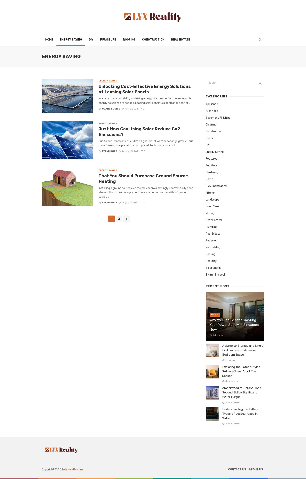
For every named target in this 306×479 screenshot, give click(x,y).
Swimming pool (215, 274)
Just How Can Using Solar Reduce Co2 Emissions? (139, 131)
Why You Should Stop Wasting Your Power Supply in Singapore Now (234, 324)
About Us (256, 469)
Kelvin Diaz (109, 151)
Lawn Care (212, 206)
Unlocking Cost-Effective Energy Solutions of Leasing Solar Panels (145, 89)
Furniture (108, 39)
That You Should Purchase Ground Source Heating (143, 178)
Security (211, 261)
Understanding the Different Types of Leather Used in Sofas (242, 413)
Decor (209, 138)
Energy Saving (71, 39)
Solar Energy (213, 268)
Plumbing (211, 227)
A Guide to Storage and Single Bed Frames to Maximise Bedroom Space (242, 350)
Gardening (212, 172)
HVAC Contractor (216, 186)
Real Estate (180, 39)
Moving (210, 213)
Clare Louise (111, 108)
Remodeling (213, 247)
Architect (212, 111)
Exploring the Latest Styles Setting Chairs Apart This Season (241, 371)
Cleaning (211, 124)
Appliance (212, 104)
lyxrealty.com (74, 469)
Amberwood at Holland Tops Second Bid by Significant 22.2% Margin (241, 392)
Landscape (212, 199)
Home (49, 39)
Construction (153, 39)
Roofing (129, 39)
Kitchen (210, 192)
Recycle (211, 240)
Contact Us (237, 469)
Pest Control (214, 220)
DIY (91, 39)
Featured (211, 158)
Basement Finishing (218, 117)
